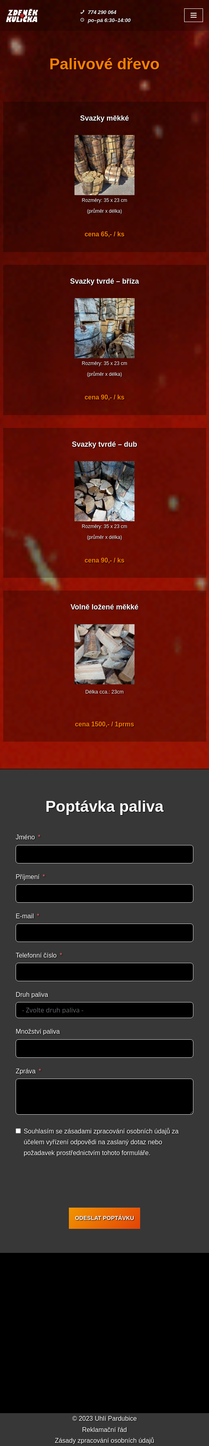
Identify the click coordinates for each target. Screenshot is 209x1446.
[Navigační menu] (193, 15)
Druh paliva (32, 994)
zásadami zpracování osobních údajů (117, 1131)
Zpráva (26, 1071)
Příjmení (28, 876)
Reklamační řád (104, 1429)
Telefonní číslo (36, 955)
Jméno (25, 837)
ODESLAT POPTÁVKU (104, 1218)
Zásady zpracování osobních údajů (104, 1440)
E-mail (25, 916)
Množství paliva (38, 1031)
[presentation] (76, 1184)
